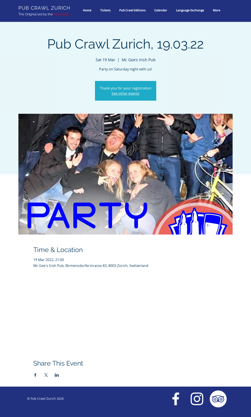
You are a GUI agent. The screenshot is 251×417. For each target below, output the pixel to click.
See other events (125, 93)
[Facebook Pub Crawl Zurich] (175, 398)
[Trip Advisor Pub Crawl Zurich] (218, 398)
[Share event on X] (46, 375)
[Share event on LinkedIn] (57, 375)
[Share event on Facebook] (35, 375)
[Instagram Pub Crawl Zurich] (196, 398)
